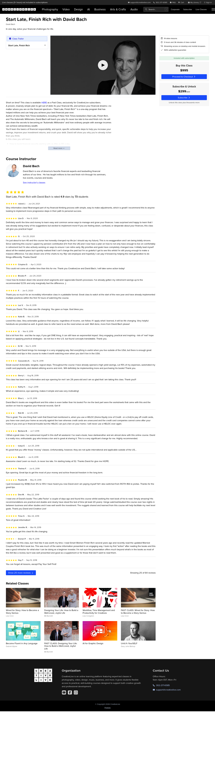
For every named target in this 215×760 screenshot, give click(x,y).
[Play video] (102, 65)
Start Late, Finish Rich (19, 45)
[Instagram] (76, 692)
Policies (108, 707)
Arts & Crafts (118, 9)
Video (66, 9)
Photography (50, 9)
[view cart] (181, 2)
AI (88, 9)
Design (78, 9)
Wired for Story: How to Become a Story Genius (22, 611)
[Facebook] (70, 692)
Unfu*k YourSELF (129, 643)
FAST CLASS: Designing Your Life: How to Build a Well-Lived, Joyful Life (60, 646)
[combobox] (156, 9)
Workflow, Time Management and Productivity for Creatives (99, 611)
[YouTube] (64, 692)
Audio (134, 9)
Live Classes (201, 9)
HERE (44, 102)
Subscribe (187, 9)
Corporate (175, 9)
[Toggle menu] (213, 9)
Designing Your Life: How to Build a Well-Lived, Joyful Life (61, 611)
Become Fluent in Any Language (21, 643)
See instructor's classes (34, 182)
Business (100, 9)
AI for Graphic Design (93, 643)
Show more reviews (21, 572)
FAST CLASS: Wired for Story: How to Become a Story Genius (138, 611)
